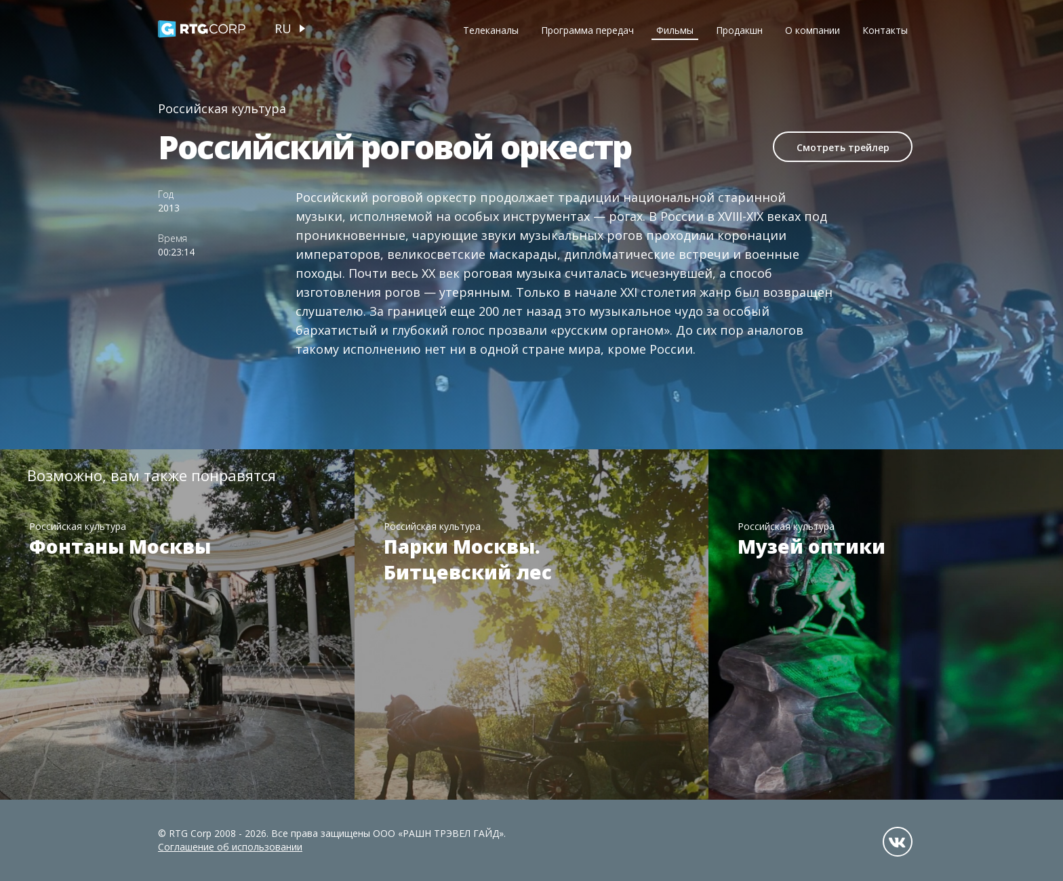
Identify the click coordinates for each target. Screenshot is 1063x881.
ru (283, 28)
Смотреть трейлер (843, 147)
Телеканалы (491, 30)
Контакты (885, 30)
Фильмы (675, 30)
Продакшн (739, 30)
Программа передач (587, 30)
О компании (812, 30)
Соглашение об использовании (230, 846)
